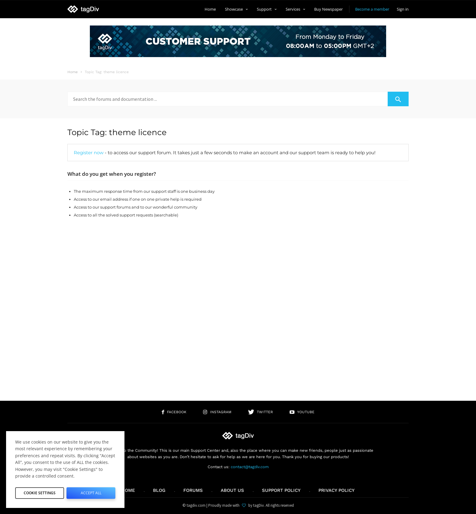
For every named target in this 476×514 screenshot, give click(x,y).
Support (267, 9)
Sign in (403, 9)
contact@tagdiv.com (250, 467)
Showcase (236, 9)
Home (210, 9)
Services (295, 9)
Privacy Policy (336, 490)
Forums (193, 490)
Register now (89, 152)
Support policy (281, 490)
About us (232, 490)
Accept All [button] (91, 491)
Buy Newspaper (328, 9)
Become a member (372, 9)
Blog (159, 490)
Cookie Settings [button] (39, 491)
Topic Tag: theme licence (117, 132)
